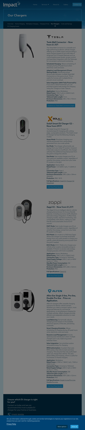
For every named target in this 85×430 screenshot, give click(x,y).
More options (62, 427)
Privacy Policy (11, 424)
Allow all (74, 427)
